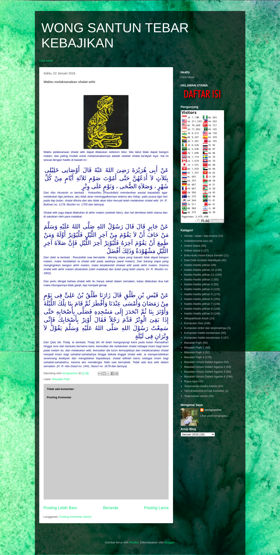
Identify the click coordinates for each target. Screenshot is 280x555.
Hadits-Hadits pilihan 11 (199, 274)
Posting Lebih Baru (60, 508)
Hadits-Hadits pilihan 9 (198, 313)
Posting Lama (156, 508)
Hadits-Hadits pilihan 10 (199, 269)
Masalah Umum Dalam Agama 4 (204, 376)
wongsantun (213, 409)
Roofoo (134, 542)
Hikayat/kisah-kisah (196, 318)
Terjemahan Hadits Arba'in (200, 386)
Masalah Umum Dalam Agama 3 (204, 371)
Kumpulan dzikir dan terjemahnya (205, 328)
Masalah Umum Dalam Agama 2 (204, 366)
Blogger (169, 542)
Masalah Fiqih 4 (194, 357)
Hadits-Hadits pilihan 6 (198, 299)
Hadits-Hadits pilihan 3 (198, 284)
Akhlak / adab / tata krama (200, 235)
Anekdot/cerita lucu (196, 240)
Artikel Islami (192, 245)
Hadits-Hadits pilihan (197, 265)
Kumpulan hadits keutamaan (202, 332)
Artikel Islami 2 (193, 250)
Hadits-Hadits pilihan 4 (198, 289)
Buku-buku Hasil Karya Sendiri (203, 255)
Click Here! (46, 60)
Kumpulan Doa (193, 323)
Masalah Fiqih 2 (194, 347)
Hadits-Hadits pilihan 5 (198, 294)
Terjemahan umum (196, 396)
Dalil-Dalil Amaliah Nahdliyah (202, 260)
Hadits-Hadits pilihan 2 (198, 279)
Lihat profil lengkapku (213, 415)
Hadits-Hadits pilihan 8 (198, 308)
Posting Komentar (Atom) (75, 516)
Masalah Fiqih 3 (194, 352)
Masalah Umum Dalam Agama (203, 362)
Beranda (110, 508)
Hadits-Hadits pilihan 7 (198, 303)
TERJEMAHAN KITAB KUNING (204, 391)
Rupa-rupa (191, 381)
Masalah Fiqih (61, 379)
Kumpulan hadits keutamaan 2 (203, 337)
